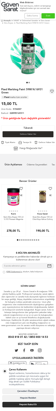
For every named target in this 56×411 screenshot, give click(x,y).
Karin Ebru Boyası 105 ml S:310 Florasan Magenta (13, 218)
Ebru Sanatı (45, 21)
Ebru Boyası (8, 23)
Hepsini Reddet (28, 398)
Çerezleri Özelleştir (28, 391)
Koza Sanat (42, 214)
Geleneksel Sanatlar (30, 21)
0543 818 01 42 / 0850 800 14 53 (28, 337)
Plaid (15, 97)
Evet (48, 16)
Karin (13, 214)
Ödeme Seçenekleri (37, 165)
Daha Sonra (32, 16)
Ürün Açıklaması (13, 165)
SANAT (16, 21)
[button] (27, 82)
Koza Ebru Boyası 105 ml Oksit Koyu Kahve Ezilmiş (43, 218)
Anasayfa (6, 21)
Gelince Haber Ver (28, 134)
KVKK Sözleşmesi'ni (14, 272)
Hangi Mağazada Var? (28, 148)
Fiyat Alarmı (8, 142)
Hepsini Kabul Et (28, 404)
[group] (28, 54)
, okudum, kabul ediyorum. (23, 272)
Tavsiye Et (25, 142)
